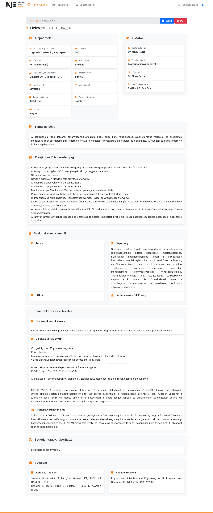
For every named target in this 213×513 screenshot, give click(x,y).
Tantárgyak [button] (61, 4)
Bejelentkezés (188, 4)
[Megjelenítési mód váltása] (203, 5)
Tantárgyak (34, 20)
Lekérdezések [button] (85, 4)
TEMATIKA (38, 5)
